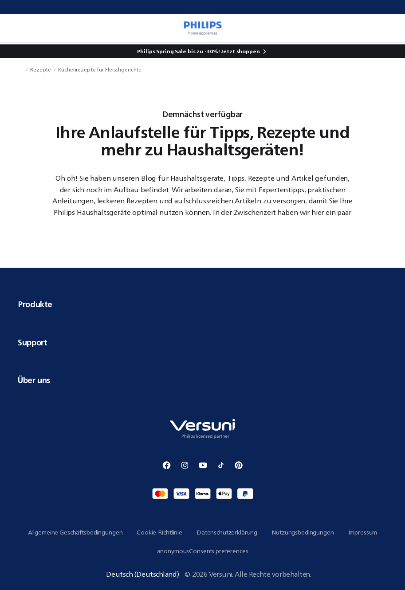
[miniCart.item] (389, 28)
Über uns (202, 380)
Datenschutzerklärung (227, 532)
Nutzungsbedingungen (302, 532)
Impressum (362, 532)
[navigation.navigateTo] (20, 69)
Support (202, 342)
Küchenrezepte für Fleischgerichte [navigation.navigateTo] (100, 69)
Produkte (202, 304)
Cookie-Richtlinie (159, 532)
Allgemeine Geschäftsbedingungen (75, 532)
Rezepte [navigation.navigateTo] (40, 69)
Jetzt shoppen (240, 51)
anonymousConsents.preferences (202, 551)
